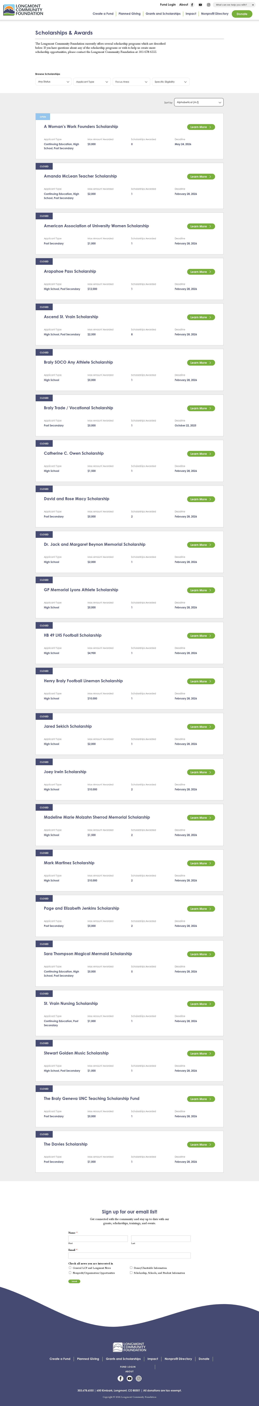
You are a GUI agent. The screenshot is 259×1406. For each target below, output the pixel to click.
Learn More (198, 127)
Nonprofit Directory (214, 13)
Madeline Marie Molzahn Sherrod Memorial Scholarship (97, 817)
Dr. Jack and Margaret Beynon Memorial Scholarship (95, 544)
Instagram (208, 4)
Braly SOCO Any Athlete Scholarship (78, 362)
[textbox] (53, 81)
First (70, 1244)
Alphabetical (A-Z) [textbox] (188, 102)
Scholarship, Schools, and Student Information (159, 1273)
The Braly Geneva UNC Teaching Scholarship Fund (91, 1098)
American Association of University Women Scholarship (96, 225)
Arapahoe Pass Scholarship (70, 271)
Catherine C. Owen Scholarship (74, 453)
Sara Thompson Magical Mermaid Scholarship (88, 953)
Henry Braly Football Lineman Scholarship (83, 680)
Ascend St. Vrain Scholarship (71, 316)
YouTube (200, 4)
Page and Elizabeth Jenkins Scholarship (81, 908)
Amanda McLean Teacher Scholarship (80, 176)
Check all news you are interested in (90, 1263)
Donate (242, 14)
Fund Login (168, 4)
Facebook (192, 4)
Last (133, 1244)
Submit (74, 1281)
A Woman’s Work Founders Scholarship (81, 126)
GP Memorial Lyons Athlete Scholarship (81, 589)
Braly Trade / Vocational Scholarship (78, 407)
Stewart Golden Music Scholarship (76, 1052)
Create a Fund (103, 13)
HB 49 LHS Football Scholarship (73, 635)
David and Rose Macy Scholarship (76, 498)
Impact (191, 13)
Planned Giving (130, 13)
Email (72, 1250)
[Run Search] (252, 5)
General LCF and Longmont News (92, 1268)
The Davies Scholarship (66, 1144)
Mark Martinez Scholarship (69, 862)
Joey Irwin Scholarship (65, 771)
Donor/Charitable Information (150, 1268)
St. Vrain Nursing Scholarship (71, 1003)
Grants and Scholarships (163, 13)
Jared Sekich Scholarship (68, 726)
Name (72, 1233)
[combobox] (234, 4)
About (183, 4)
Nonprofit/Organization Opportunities (94, 1273)
